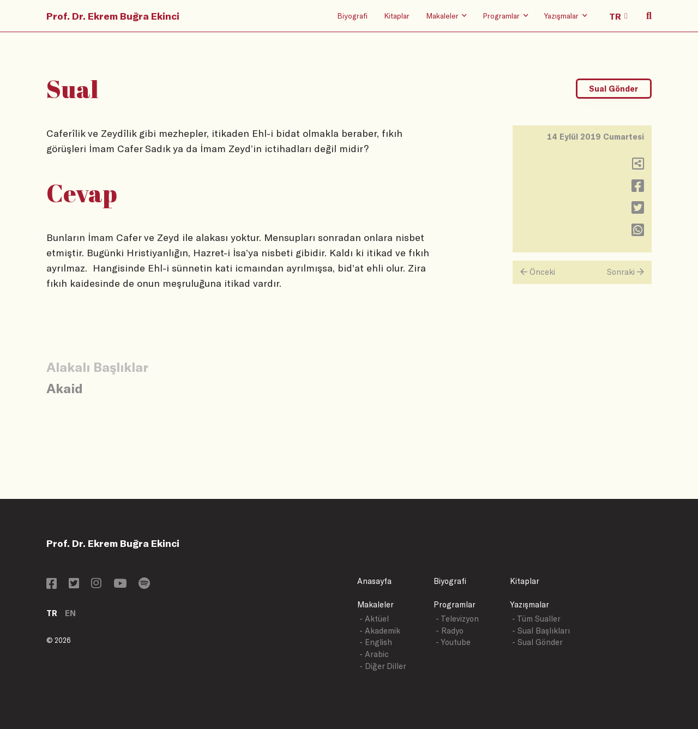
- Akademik (379, 630)
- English (375, 642)
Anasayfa (374, 581)
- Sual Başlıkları (541, 630)
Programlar (455, 604)
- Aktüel (374, 618)
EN (70, 613)
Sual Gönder (613, 88)
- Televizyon (457, 618)
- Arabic (374, 654)
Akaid (64, 388)
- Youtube (453, 642)
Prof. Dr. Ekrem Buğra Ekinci (112, 16)
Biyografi (352, 15)
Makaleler (375, 604)
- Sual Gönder (537, 642)
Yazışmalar (529, 604)
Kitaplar (397, 15)
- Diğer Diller (382, 666)
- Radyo (450, 630)
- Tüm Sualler (536, 618)
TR (51, 613)
